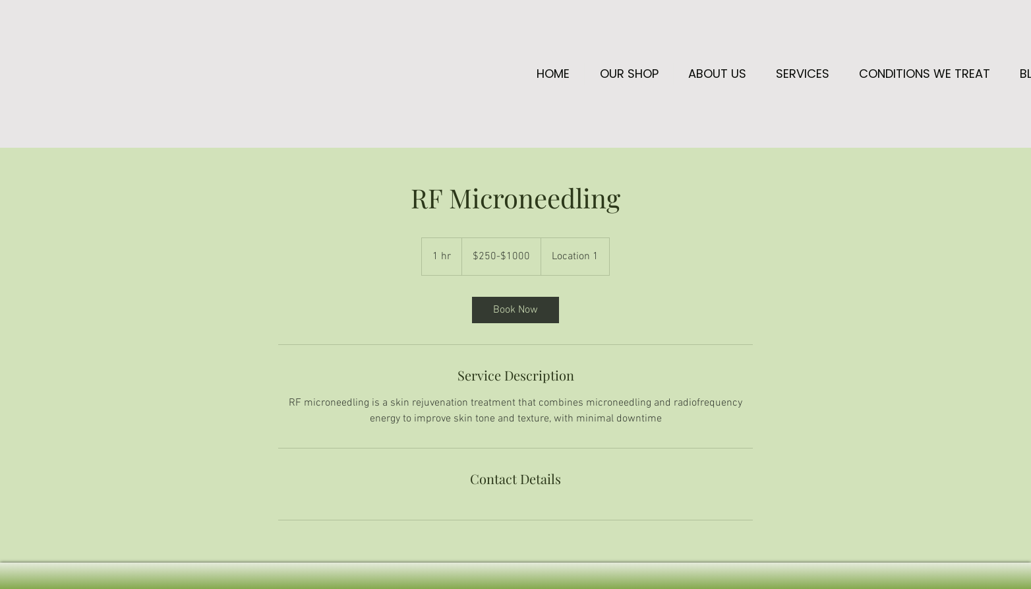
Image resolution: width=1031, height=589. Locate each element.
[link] (515, 310)
